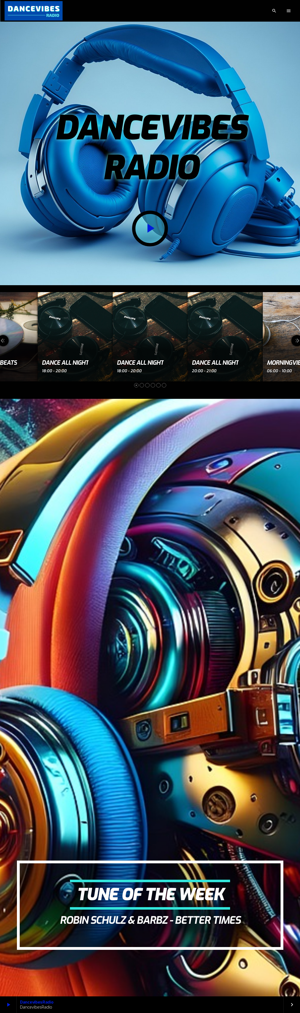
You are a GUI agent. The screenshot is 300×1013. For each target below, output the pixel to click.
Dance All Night (65, 363)
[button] (136, 385)
